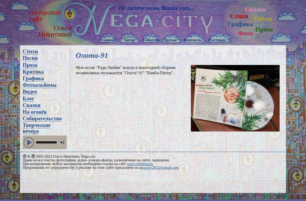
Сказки (255, 9)
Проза (264, 29)
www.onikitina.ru (140, 164)
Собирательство (42, 118)
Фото (245, 33)
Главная (107, 40)
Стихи (239, 16)
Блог (28, 98)
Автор (129, 40)
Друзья (170, 40)
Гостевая (217, 40)
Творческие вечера (37, 128)
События (151, 40)
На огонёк (35, 112)
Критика (33, 72)
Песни (263, 18)
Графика (240, 23)
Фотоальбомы (40, 85)
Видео (30, 92)
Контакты (192, 40)
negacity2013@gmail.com (159, 168)
